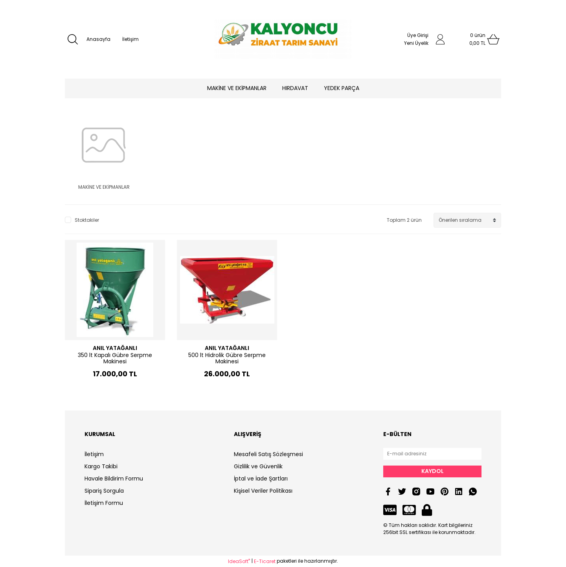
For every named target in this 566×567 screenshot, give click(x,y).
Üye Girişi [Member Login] (417, 35)
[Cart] (477, 39)
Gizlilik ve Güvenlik (258, 466)
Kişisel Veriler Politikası (263, 491)
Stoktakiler (87, 220)
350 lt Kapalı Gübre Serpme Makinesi (115, 358)
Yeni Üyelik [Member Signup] (416, 43)
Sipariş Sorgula (104, 491)
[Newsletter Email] (432, 454)
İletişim (130, 39)
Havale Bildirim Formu (114, 478)
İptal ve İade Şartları (261, 478)
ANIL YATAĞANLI (115, 348)
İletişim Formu (104, 503)
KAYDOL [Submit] (432, 471)
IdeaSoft (239, 561)
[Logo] (283, 39)
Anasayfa (98, 39)
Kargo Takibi (101, 466)
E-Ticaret (265, 561)
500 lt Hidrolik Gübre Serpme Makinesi (227, 358)
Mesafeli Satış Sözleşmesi (268, 454)
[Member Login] (440, 39)
